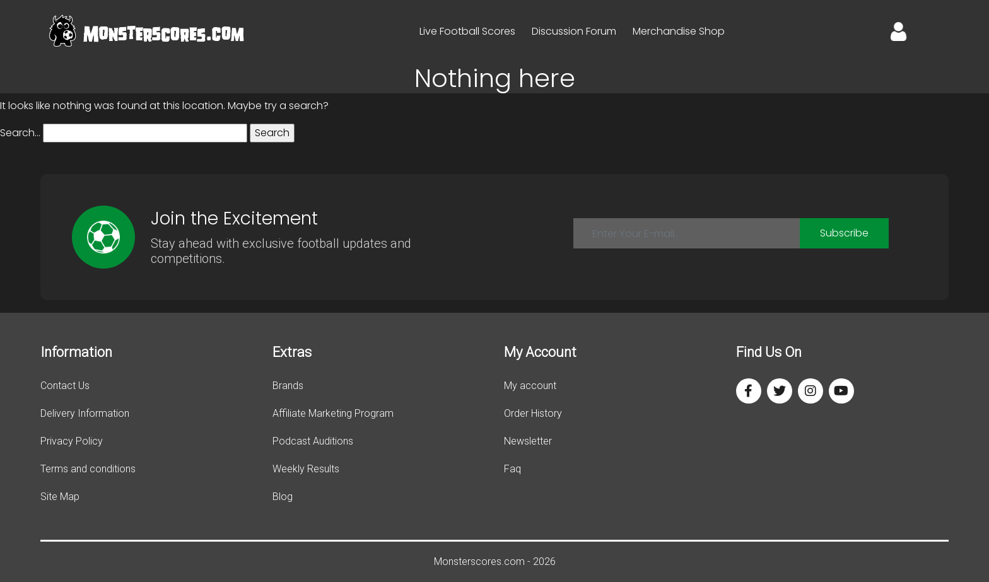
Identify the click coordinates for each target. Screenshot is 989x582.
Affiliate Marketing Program (333, 413)
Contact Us (65, 386)
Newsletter (528, 441)
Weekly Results (305, 469)
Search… (20, 132)
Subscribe (844, 233)
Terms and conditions (88, 469)
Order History (533, 413)
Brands (287, 386)
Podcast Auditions (312, 441)
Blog (282, 497)
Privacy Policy (71, 441)
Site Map (59, 497)
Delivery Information (84, 413)
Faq (512, 469)
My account (530, 386)
